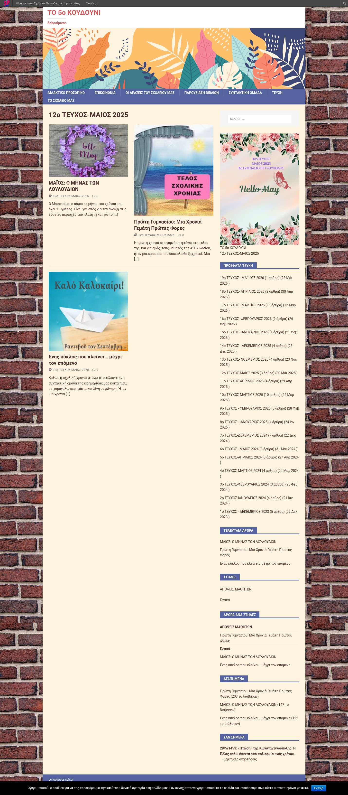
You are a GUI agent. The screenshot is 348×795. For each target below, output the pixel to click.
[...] (115, 215)
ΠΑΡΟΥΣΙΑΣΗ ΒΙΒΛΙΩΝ (203, 93)
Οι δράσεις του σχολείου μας (151, 93)
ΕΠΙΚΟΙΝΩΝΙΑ (106, 93)
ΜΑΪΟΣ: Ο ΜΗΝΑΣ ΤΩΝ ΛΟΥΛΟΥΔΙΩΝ (248, 542)
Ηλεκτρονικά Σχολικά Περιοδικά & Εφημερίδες (48, 3)
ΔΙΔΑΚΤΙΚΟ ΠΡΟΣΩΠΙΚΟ (66, 93)
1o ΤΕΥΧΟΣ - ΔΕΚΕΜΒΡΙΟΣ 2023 (244, 512)
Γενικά (225, 600)
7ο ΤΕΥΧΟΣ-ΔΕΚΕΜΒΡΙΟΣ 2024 (243, 436)
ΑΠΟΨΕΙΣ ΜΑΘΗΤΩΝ (236, 589)
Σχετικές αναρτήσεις (240, 759)
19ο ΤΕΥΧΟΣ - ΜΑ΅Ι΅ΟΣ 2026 (242, 278)
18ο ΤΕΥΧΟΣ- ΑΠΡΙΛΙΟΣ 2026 (242, 292)
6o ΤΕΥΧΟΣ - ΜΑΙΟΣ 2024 (239, 449)
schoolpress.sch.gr (61, 779)
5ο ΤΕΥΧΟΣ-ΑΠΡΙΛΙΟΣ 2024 (241, 457)
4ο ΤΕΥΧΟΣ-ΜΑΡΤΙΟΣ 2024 (240, 471)
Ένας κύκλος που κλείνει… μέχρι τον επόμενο (255, 563)
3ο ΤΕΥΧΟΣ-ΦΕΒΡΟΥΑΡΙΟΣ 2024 (244, 484)
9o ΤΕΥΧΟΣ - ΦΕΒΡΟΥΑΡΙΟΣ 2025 (245, 408)
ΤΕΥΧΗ (280, 93)
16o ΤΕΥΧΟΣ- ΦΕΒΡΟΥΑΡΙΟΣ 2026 (246, 319)
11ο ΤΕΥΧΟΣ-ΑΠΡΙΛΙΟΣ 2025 (242, 381)
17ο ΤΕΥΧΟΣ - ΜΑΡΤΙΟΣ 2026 (242, 305)
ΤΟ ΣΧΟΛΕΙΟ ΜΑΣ (61, 101)
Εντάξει (318, 788)
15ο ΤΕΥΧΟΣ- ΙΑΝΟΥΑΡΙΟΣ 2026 (244, 332)
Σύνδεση (92, 3)
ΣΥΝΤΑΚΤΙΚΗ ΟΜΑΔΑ (248, 93)
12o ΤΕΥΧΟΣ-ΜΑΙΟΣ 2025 (71, 196)
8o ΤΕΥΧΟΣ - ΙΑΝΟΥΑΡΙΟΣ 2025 (243, 422)
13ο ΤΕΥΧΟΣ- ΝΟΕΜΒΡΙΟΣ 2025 (244, 360)
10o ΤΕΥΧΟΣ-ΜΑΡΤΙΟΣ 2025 (241, 395)
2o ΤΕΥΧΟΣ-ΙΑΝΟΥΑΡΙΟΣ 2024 (243, 498)
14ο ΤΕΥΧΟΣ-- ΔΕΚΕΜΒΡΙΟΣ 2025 (245, 346)
